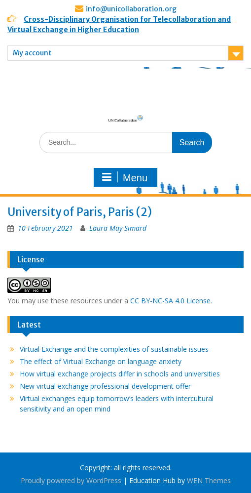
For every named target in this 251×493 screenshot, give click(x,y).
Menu (124, 177)
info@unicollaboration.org (131, 8)
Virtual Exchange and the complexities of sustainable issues (114, 349)
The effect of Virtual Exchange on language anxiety (100, 361)
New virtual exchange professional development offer (105, 386)
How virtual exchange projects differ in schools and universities (120, 373)
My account (32, 52)
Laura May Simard (117, 228)
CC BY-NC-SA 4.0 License (170, 300)
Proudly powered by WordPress (71, 480)
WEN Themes (209, 480)
